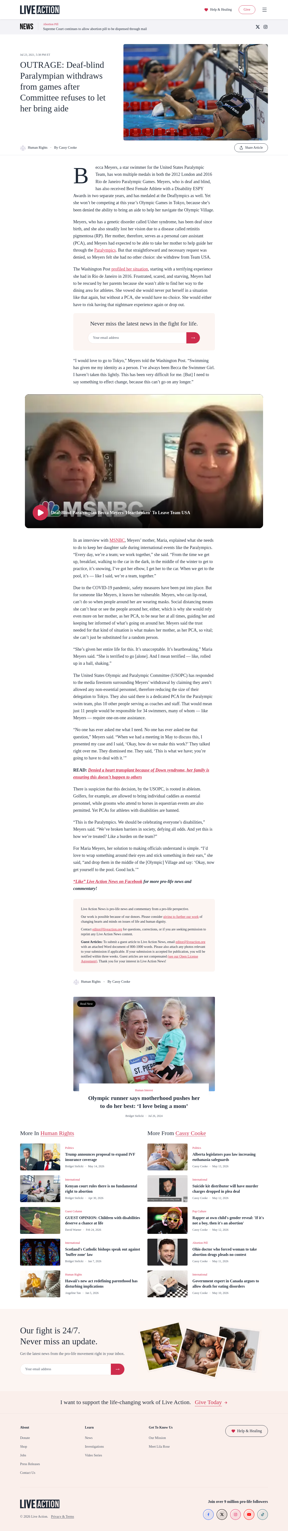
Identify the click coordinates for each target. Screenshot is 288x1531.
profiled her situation (129, 269)
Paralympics (105, 250)
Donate (25, 1438)
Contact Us (27, 1473)
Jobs (23, 1455)
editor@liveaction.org (107, 929)
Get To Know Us (161, 1427)
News (89, 1438)
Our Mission (157, 1438)
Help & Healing (218, 10)
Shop (23, 1446)
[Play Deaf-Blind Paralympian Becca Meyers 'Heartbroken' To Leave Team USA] (144, 461)
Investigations (94, 1446)
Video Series (93, 1455)
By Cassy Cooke (65, 147)
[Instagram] (265, 26)
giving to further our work (181, 917)
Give (247, 9)
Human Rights (33, 148)
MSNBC (117, 540)
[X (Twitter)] (257, 26)
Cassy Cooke (190, 1133)
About (24, 1427)
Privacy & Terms (62, 1516)
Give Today (211, 1402)
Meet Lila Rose (159, 1446)
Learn (89, 1427)
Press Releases (30, 1464)
